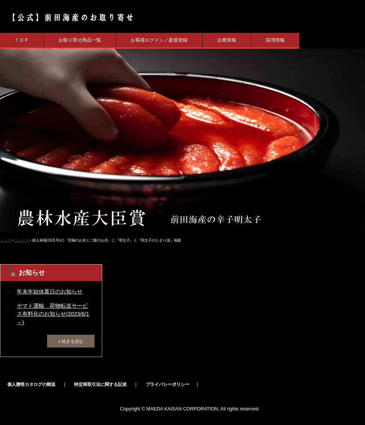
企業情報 (226, 40)
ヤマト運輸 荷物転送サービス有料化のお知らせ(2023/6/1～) (53, 314)
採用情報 (275, 40)
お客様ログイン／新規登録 (159, 40)
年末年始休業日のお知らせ (49, 291)
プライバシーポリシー (167, 384)
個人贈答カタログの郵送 (31, 384)
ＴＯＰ (22, 40)
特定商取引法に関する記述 (100, 384)
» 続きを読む (71, 341)
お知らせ (32, 272)
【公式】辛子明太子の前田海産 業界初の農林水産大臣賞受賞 (68, 17)
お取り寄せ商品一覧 (79, 40)
